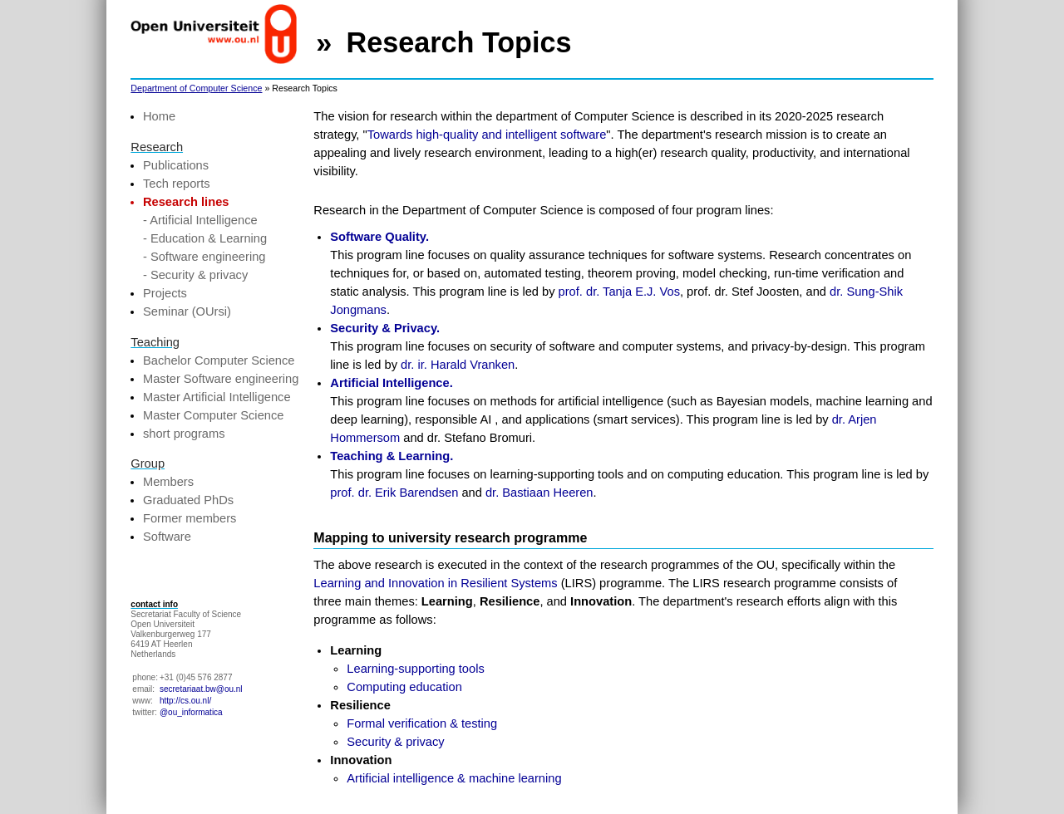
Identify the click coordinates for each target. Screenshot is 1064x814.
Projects (165, 293)
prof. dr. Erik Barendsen (394, 492)
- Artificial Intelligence (200, 220)
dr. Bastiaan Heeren (539, 492)
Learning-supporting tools (415, 668)
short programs (184, 433)
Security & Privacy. (385, 328)
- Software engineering (204, 256)
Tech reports (176, 183)
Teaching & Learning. (391, 456)
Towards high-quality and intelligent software (487, 134)
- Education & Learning (205, 238)
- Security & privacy (195, 275)
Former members (189, 518)
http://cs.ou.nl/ (185, 700)
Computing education (404, 687)
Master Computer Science (213, 415)
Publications (176, 165)
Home (159, 116)
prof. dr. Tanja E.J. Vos (619, 291)
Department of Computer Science (196, 88)
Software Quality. (379, 236)
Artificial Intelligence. (391, 383)
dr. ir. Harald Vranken (458, 364)
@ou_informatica (191, 712)
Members (168, 481)
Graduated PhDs (188, 500)
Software (167, 536)
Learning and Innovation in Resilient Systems (435, 583)
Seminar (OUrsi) (187, 311)
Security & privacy (395, 741)
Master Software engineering (220, 378)
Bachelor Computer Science (218, 360)
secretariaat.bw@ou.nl (201, 689)
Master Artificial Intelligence (217, 397)
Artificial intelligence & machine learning (454, 778)
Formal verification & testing (422, 723)
